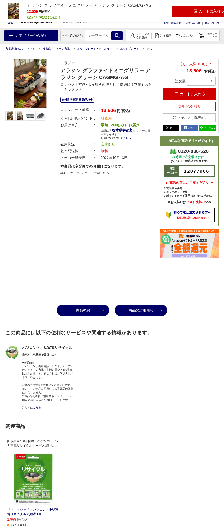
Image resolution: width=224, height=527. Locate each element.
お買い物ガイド (172, 23)
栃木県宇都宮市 (124, 130)
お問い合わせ (192, 23)
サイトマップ (212, 23)
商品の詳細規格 (141, 310)
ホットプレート (129, 48)
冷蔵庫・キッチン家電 (56, 48)
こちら (127, 138)
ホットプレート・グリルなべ (94, 48)
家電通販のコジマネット (20, 48)
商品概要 (83, 310)
